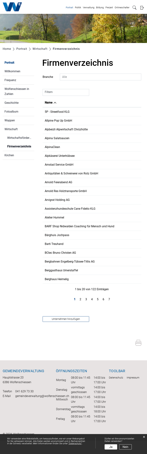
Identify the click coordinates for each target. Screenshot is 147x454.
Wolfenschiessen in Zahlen (16, 91)
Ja (110, 447)
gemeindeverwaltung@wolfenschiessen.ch (42, 409)
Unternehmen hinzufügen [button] (66, 331)
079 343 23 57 (108, 235)
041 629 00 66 (108, 164)
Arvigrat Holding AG (57, 204)
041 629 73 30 (24, 404)
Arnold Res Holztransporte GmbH (66, 195)
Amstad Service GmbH (59, 164)
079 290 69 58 (108, 156)
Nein (125, 447)
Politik (78, 7)
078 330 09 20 (108, 111)
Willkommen (12, 71)
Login (142, 7)
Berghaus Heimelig (57, 292)
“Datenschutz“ (75, 443)
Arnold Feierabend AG (58, 186)
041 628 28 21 (108, 129)
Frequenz (10, 80)
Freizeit (109, 7)
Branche (48, 77)
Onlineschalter (122, 7)
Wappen (9, 120)
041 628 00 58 (108, 173)
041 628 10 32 (108, 195)
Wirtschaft (11, 129)
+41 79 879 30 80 (110, 120)
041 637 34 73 (108, 186)
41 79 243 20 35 (109, 226)
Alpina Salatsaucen (57, 138)
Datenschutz (116, 390)
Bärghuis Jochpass (57, 248)
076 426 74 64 (108, 138)
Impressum (133, 390)
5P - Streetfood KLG (57, 111)
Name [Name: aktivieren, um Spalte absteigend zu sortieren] (48, 102)
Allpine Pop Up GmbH (58, 120)
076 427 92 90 (108, 147)
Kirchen (9, 155)
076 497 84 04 (108, 213)
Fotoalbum (11, 111)
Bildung (100, 7)
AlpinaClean (52, 147)
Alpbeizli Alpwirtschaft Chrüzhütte (66, 129)
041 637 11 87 (108, 248)
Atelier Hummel (54, 226)
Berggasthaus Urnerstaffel (61, 283)
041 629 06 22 (108, 265)
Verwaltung (88, 7)
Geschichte (11, 102)
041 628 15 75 (108, 283)
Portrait (69, 7)
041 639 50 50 (108, 274)
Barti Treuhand (54, 257)
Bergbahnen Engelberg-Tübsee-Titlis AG (70, 274)
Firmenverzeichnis (20, 146)
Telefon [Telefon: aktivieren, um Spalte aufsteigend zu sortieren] (104, 102)
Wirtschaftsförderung (20, 138)
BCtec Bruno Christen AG (60, 265)
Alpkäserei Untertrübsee (60, 156)
